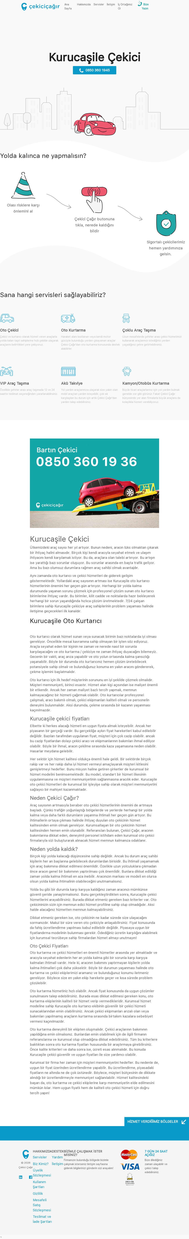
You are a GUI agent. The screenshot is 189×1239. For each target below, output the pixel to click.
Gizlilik (38, 1193)
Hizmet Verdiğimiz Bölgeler (156, 1121)
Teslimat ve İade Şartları (42, 1219)
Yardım (57, 1157)
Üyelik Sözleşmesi (42, 1172)
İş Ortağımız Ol (125, 6)
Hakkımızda (84, 4)
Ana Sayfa (70, 6)
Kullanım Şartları (39, 1184)
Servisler (99, 4)
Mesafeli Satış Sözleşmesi (42, 1205)
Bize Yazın (145, 6)
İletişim (111, 4)
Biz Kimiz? (41, 1164)
